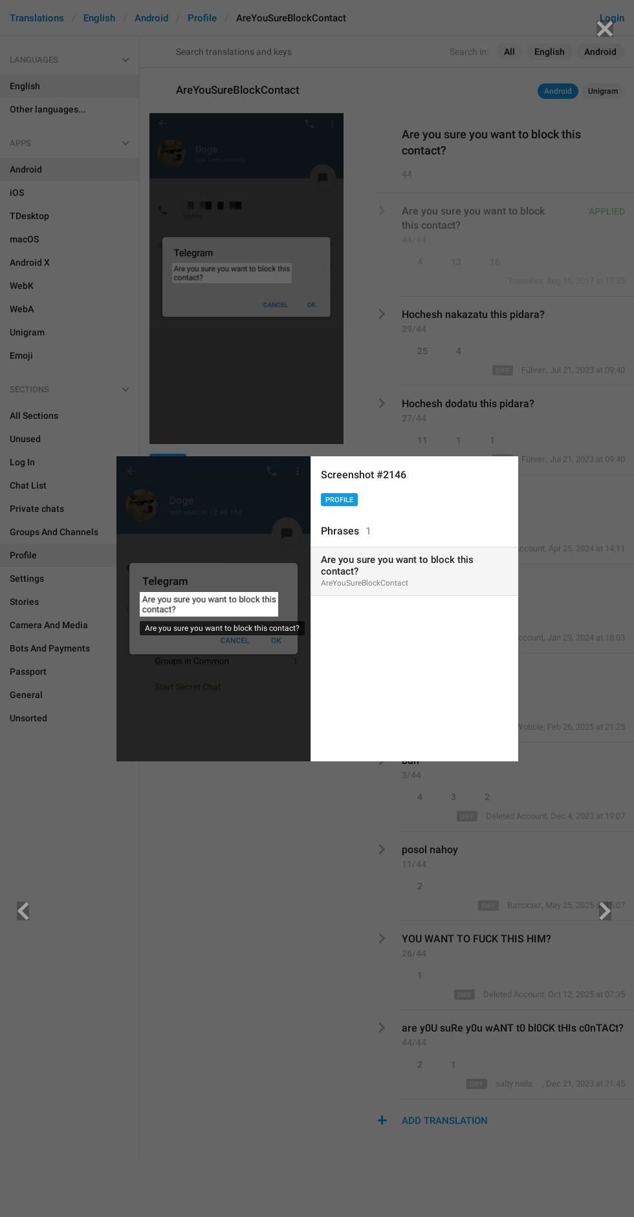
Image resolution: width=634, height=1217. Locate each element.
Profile (339, 500)
